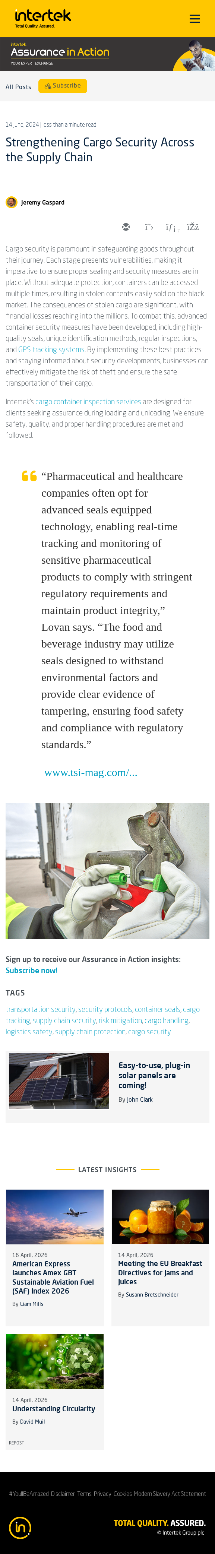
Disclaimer (63, 1494)
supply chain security (64, 1021)
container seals (157, 1010)
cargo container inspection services (88, 402)
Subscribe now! (31, 970)
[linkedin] (170, 227)
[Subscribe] (63, 86)
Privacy (102, 1494)
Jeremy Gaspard (42, 202)
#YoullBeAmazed (29, 1494)
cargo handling (167, 1021)
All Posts (18, 88)
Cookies (123, 1494)
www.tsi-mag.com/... (91, 772)
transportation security (41, 1010)
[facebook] (192, 227)
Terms (84, 1494)
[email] (125, 227)
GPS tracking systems (51, 350)
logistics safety (29, 1032)
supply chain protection (90, 1032)
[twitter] (147, 227)
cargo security (149, 1032)
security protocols (105, 1010)
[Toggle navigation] (195, 18)
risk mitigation (120, 1021)
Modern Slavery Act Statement (170, 1494)
